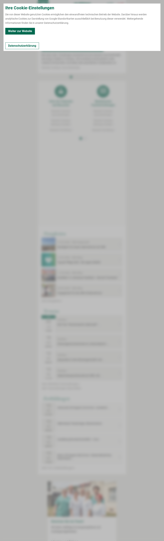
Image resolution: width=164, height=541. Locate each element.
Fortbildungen (56, 398)
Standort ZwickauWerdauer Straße (61, 122)
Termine (51, 311)
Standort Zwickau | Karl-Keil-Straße (61, 67)
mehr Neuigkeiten (51, 300)
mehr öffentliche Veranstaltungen (60, 384)
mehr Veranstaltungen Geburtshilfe (61, 388)
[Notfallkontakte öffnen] (121, 5)
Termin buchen (53, 5)
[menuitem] (43, 5)
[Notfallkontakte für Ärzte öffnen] (110, 5)
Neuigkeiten (54, 233)
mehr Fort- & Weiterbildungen (58, 467)
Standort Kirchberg (61, 130)
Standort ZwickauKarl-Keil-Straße (61, 113)
